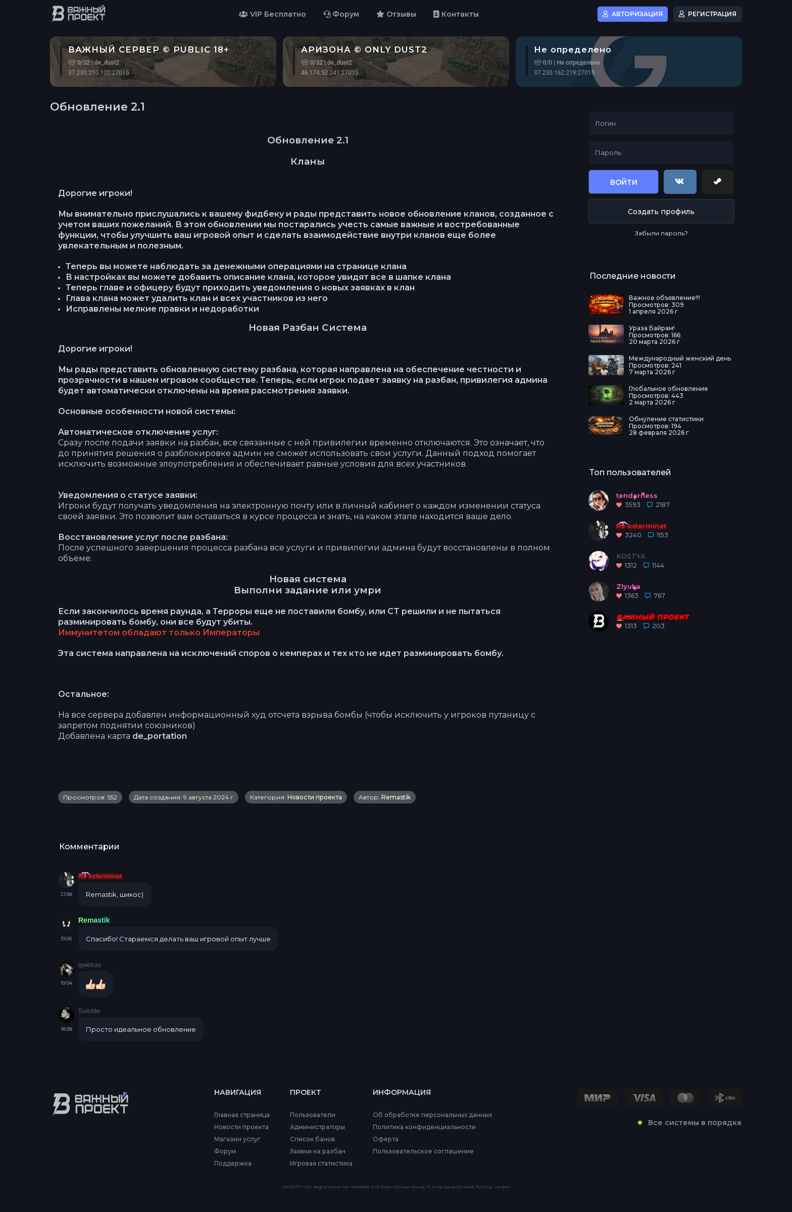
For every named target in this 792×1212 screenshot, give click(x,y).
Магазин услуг (237, 1139)
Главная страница (242, 1115)
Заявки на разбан (317, 1151)
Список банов (312, 1139)
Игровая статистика (321, 1163)
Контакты (456, 14)
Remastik (396, 797)
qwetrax (90, 965)
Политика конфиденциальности (424, 1127)
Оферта (386, 1139)
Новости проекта (314, 797)
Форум (341, 14)
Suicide (89, 1011)
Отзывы (396, 14)
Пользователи (312, 1115)
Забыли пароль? (661, 233)
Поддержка (233, 1163)
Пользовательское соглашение (423, 1151)
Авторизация (633, 14)
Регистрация (707, 14)
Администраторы (317, 1127)
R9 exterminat (100, 876)
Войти (623, 182)
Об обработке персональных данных (432, 1115)
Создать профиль (661, 211)
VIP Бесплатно (272, 14)
